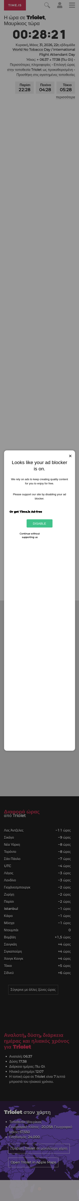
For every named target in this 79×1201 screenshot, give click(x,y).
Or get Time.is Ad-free (25, 511)
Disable (39, 523)
